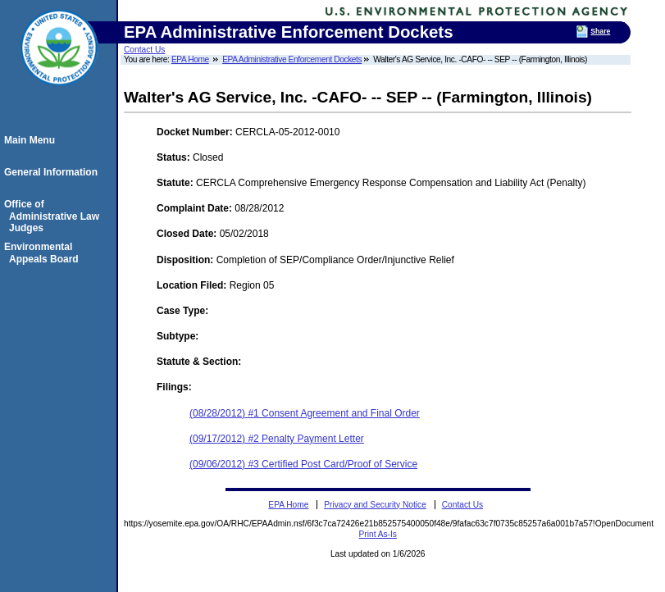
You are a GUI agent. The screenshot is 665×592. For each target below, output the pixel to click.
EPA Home (190, 59)
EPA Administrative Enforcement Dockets (292, 59)
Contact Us (144, 49)
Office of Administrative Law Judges (54, 216)
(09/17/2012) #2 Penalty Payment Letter (276, 438)
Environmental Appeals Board (44, 252)
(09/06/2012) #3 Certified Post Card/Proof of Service (303, 464)
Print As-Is (378, 534)
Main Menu (32, 140)
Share (600, 31)
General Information (53, 172)
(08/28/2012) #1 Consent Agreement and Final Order (304, 413)
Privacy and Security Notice (375, 504)
